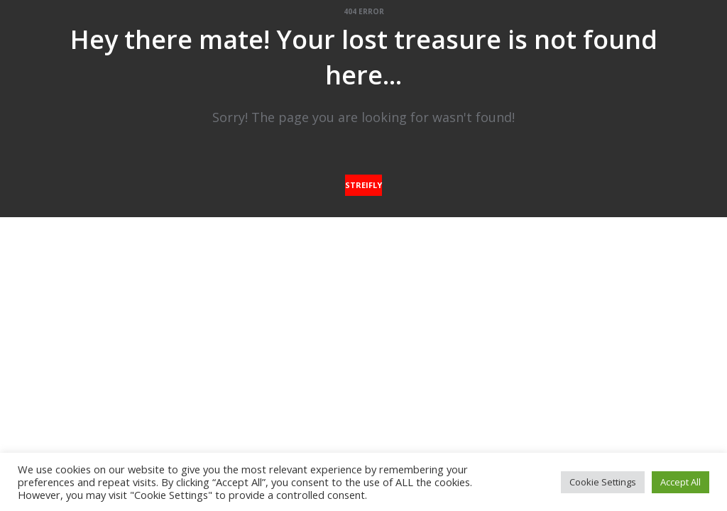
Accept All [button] (680, 482)
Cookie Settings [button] (602, 482)
